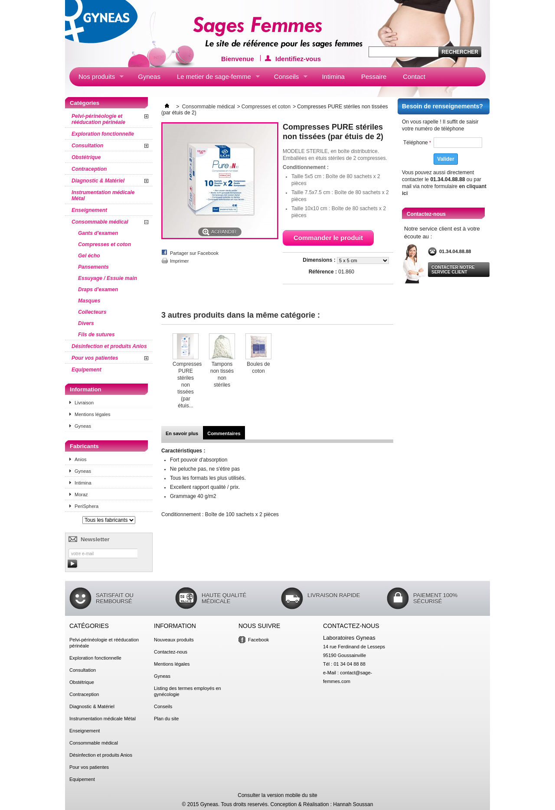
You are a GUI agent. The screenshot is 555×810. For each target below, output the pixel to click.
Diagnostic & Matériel (98, 181)
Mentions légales (93, 414)
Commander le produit (328, 237)
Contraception (89, 169)
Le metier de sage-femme (214, 78)
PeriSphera (86, 506)
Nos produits (96, 78)
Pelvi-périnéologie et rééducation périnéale (98, 119)
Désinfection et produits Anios (109, 346)
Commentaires (223, 433)
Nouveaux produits (174, 639)
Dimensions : (320, 260)
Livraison (84, 402)
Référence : (323, 272)
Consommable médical (100, 222)
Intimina (333, 76)
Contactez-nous (170, 651)
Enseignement (89, 210)
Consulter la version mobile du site (277, 795)
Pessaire (373, 76)
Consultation (87, 146)
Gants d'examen (98, 233)
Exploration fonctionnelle (103, 134)
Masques (89, 301)
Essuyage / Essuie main (107, 278)
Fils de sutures (96, 335)
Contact (414, 76)
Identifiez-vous (298, 58)
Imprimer (179, 260)
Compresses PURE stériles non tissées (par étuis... (187, 385)
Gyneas (149, 76)
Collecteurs (92, 312)
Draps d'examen (98, 289)
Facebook (258, 639)
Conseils (286, 78)
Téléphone (417, 143)
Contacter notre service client (453, 269)
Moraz (81, 494)
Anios (81, 459)
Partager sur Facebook (194, 253)
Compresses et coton (104, 244)
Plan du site (166, 718)
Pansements (93, 267)
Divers (86, 323)
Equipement (86, 370)
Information (85, 389)
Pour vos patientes (95, 358)
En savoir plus (182, 433)
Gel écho (89, 256)
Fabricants (84, 446)
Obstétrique (86, 157)
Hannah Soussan (353, 804)
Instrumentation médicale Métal (103, 195)
